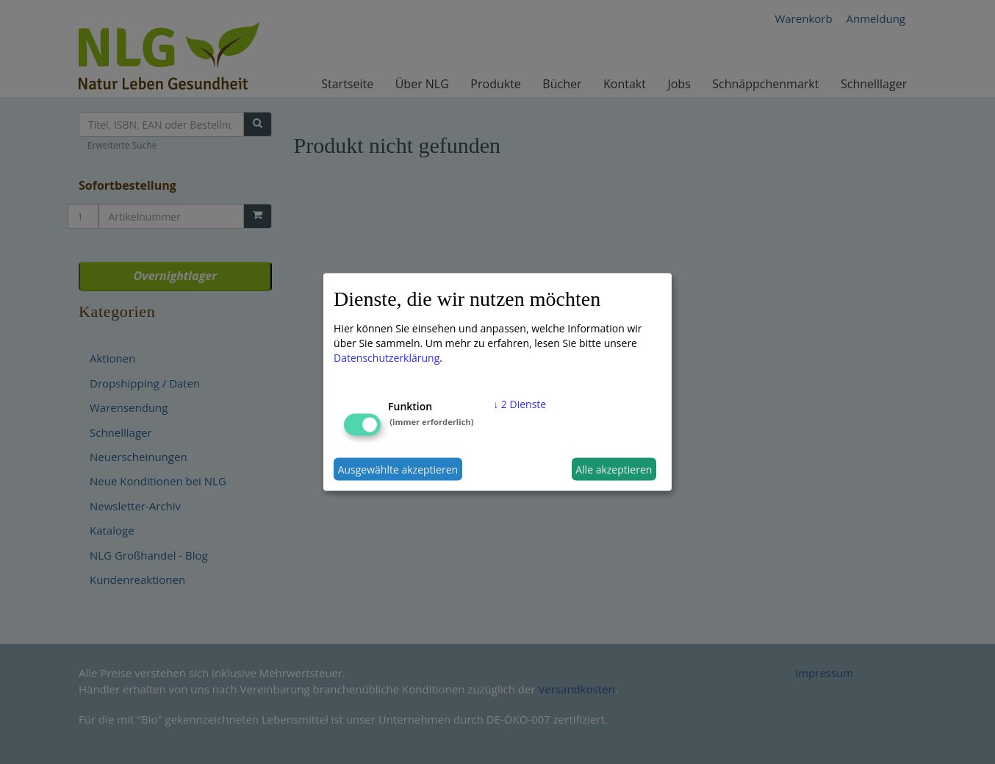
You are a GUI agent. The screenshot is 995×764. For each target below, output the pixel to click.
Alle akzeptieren (613, 469)
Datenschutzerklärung (386, 358)
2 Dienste (519, 404)
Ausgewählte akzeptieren (398, 469)
